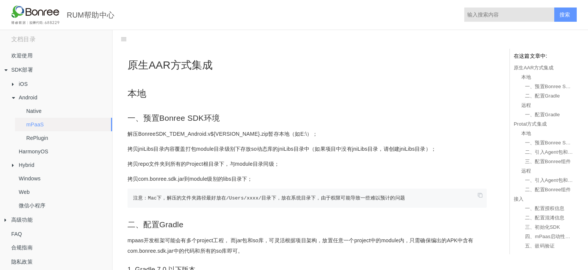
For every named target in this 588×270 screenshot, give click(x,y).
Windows (29, 179)
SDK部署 (16, 70)
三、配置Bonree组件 (548, 161)
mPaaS (35, 125)
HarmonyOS (33, 151)
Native (34, 111)
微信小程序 (32, 205)
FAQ (16, 234)
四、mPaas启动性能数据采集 (549, 236)
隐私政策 (22, 262)
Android (23, 97)
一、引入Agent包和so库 (549, 180)
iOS (18, 84)
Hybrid (21, 165)
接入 (519, 199)
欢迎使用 (22, 55)
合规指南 (22, 247)
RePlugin (37, 138)
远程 (526, 105)
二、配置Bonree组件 (548, 189)
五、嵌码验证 (540, 246)
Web (24, 192)
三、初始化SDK (542, 227)
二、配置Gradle (542, 96)
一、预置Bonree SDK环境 (549, 86)
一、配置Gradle (542, 114)
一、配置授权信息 (545, 208)
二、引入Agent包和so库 (549, 152)
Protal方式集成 (530, 124)
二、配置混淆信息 (545, 217)
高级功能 (16, 220)
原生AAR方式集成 (534, 67)
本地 (526, 77)
